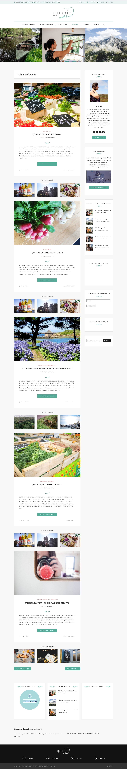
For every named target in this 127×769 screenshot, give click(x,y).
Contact (96, 24)
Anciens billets (72, 668)
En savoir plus (99, 137)
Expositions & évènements (50, 599)
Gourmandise (47, 131)
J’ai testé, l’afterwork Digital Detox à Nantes (47, 603)
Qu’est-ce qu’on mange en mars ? (47, 484)
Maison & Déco (62, 24)
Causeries (75, 24)
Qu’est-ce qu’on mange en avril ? (47, 253)
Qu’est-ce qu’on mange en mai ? (47, 134)
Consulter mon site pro (99, 187)
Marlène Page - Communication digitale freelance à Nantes (36, 766)
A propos (86, 24)
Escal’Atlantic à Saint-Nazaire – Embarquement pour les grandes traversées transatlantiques (102, 248)
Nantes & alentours (29, 24)
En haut (110, 766)
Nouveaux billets (22, 668)
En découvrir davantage (47, 164)
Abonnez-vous (91, 306)
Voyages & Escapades (46, 24)
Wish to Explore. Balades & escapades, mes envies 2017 (47, 369)
